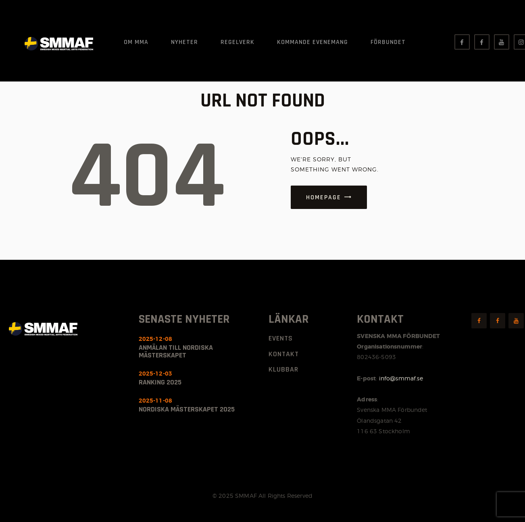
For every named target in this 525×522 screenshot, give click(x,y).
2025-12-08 (156, 338)
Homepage (323, 197)
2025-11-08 (156, 400)
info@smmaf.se (401, 378)
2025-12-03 (156, 373)
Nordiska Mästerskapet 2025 (187, 409)
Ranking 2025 (160, 382)
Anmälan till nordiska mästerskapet (176, 351)
